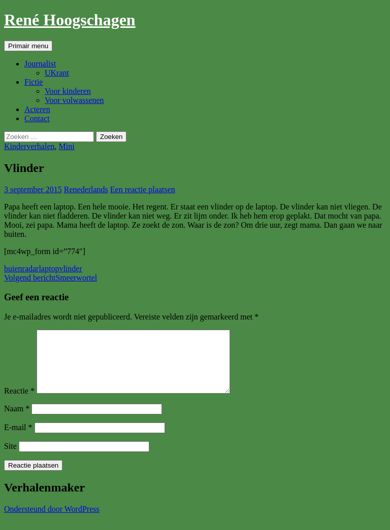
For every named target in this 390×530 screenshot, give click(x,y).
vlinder (70, 268)
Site (10, 458)
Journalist (40, 63)
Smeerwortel (50, 277)
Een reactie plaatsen (142, 189)
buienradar (21, 268)
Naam (16, 420)
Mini (67, 146)
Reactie (19, 403)
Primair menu (28, 46)
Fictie (33, 82)
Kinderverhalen (29, 146)
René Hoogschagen (70, 20)
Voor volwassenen (74, 100)
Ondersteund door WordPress (52, 521)
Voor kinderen (68, 91)
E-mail (18, 439)
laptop (49, 268)
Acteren (37, 109)
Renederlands (86, 189)
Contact (37, 118)
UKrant (57, 72)
